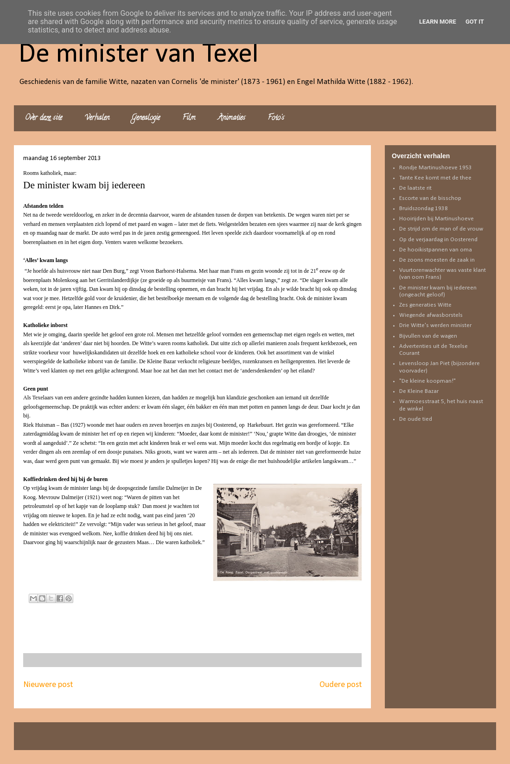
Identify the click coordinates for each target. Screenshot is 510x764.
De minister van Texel (139, 55)
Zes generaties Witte (425, 305)
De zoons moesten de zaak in (437, 260)
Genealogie (146, 118)
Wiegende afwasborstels (431, 315)
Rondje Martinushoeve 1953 (435, 168)
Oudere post (340, 685)
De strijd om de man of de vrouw (441, 229)
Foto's (276, 118)
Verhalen (96, 118)
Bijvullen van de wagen (428, 336)
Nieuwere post (48, 685)
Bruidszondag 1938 (423, 208)
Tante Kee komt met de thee (435, 178)
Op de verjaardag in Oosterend (438, 240)
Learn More (437, 21)
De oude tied (415, 419)
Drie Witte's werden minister (435, 325)
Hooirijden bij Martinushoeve (436, 219)
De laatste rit (415, 188)
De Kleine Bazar (419, 391)
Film (189, 118)
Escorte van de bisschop (430, 198)
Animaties (231, 118)
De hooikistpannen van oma (435, 250)
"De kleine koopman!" (427, 381)
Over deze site (43, 118)
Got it (474, 21)
